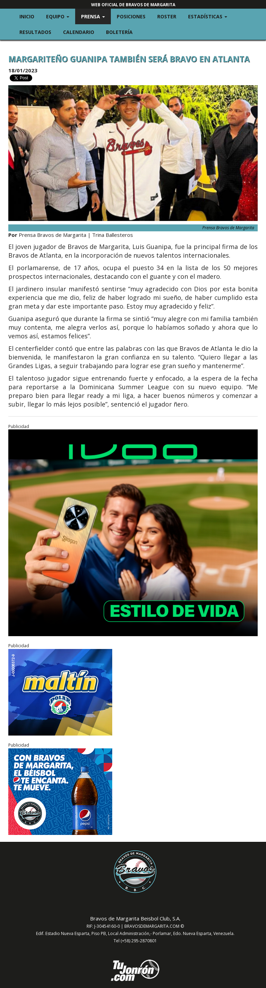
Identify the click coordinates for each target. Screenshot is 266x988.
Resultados (35, 32)
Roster (166, 16)
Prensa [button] (96, 16)
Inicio (26, 16)
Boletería (119, 32)
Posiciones (131, 16)
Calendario (78, 32)
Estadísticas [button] (210, 16)
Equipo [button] (60, 16)
